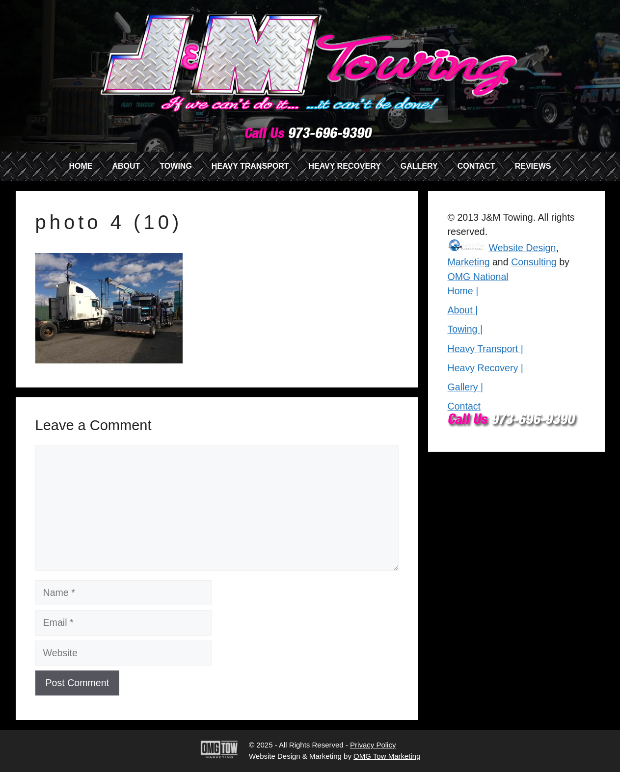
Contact (464, 406)
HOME (80, 166)
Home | (463, 290)
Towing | (465, 329)
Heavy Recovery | (485, 367)
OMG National (478, 276)
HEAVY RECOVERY (345, 166)
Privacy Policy (373, 745)
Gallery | (466, 387)
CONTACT (476, 166)
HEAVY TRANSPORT (250, 166)
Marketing (469, 262)
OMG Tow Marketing (386, 756)
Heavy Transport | (485, 348)
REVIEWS (533, 166)
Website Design (522, 247)
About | (463, 310)
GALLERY (419, 166)
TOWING (175, 166)
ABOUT (126, 166)
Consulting (534, 262)
